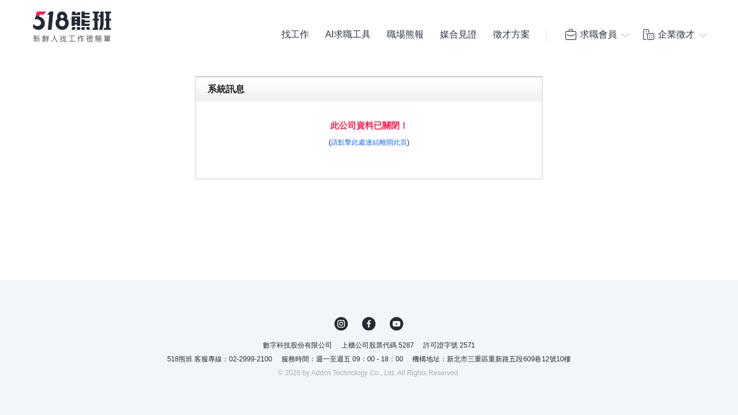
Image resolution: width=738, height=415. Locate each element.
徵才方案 (511, 34)
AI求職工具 (348, 34)
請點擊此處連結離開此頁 (369, 142)
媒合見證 (458, 34)
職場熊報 (405, 34)
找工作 (295, 34)
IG (341, 324)
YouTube (397, 324)
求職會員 (590, 35)
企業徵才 (668, 35)
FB (369, 324)
